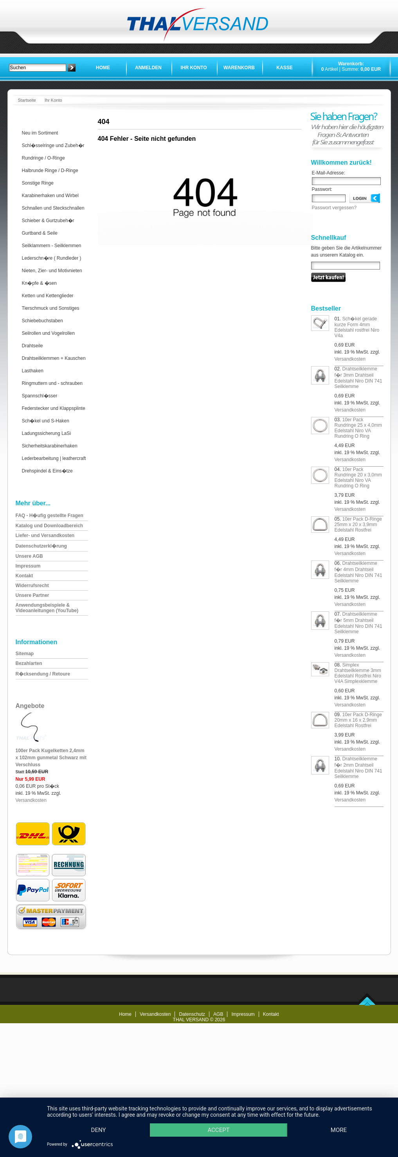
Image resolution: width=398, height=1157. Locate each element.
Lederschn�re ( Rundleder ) (51, 258)
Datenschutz (192, 1014)
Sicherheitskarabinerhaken (49, 446)
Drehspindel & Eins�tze (47, 471)
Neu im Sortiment (40, 133)
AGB (218, 1014)
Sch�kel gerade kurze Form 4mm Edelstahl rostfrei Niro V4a (357, 327)
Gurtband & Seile (40, 233)
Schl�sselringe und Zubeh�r (53, 145)
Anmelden (148, 67)
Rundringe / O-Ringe (43, 158)
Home (103, 67)
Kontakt (271, 1014)
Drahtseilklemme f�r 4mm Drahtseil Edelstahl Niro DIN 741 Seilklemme (358, 572)
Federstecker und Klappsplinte (53, 408)
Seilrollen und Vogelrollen (48, 333)
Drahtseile (32, 346)
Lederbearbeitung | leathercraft (54, 458)
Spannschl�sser (40, 396)
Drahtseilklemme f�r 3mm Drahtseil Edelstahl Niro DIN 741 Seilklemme (358, 377)
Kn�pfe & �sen (39, 283)
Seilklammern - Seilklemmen (51, 245)
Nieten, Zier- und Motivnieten (52, 270)
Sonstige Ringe (38, 183)
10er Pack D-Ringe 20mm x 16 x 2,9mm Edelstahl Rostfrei (358, 720)
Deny (99, 1116)
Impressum (242, 1014)
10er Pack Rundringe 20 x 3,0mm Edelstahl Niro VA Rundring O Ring (358, 478)
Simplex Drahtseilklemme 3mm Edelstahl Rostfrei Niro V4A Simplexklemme (358, 673)
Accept (220, 1116)
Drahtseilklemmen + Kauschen (54, 358)
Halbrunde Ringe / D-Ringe (50, 170)
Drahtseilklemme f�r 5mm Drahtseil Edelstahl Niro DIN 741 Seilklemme (358, 622)
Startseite (27, 100)
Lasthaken (32, 371)
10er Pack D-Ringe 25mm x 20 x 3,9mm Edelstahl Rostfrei (358, 524)
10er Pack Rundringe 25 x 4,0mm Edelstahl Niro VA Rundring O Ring (358, 428)
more (99, 1129)
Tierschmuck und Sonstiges (50, 308)
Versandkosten (31, 800)
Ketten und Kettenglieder (48, 295)
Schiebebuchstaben (42, 320)
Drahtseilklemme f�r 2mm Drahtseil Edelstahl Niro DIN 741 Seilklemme (358, 767)
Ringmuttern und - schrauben (52, 383)
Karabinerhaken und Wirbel (50, 195)
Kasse (284, 67)
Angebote (30, 705)
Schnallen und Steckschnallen (53, 208)
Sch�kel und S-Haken (45, 421)
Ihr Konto (193, 67)
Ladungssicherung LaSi (46, 433)
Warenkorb (239, 67)
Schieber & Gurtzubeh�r (48, 220)
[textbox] (37, 68)
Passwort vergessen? (334, 207)
